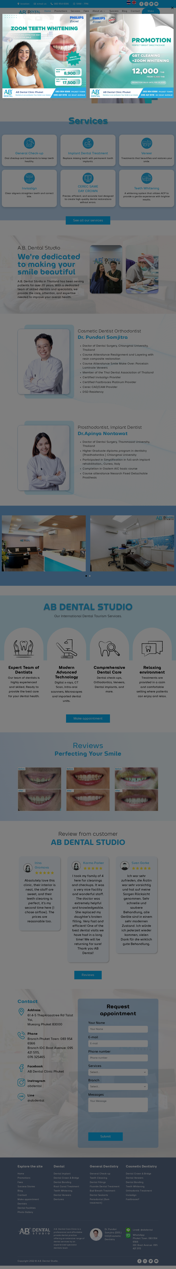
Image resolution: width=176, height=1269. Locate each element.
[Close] (172, 7)
